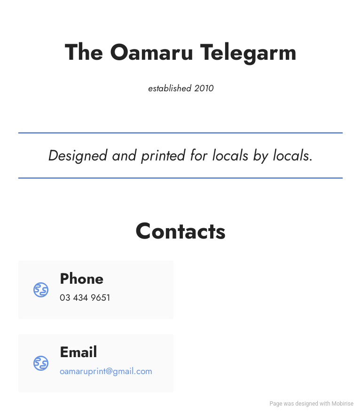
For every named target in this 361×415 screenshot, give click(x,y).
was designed (301, 403)
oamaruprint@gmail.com (106, 370)
